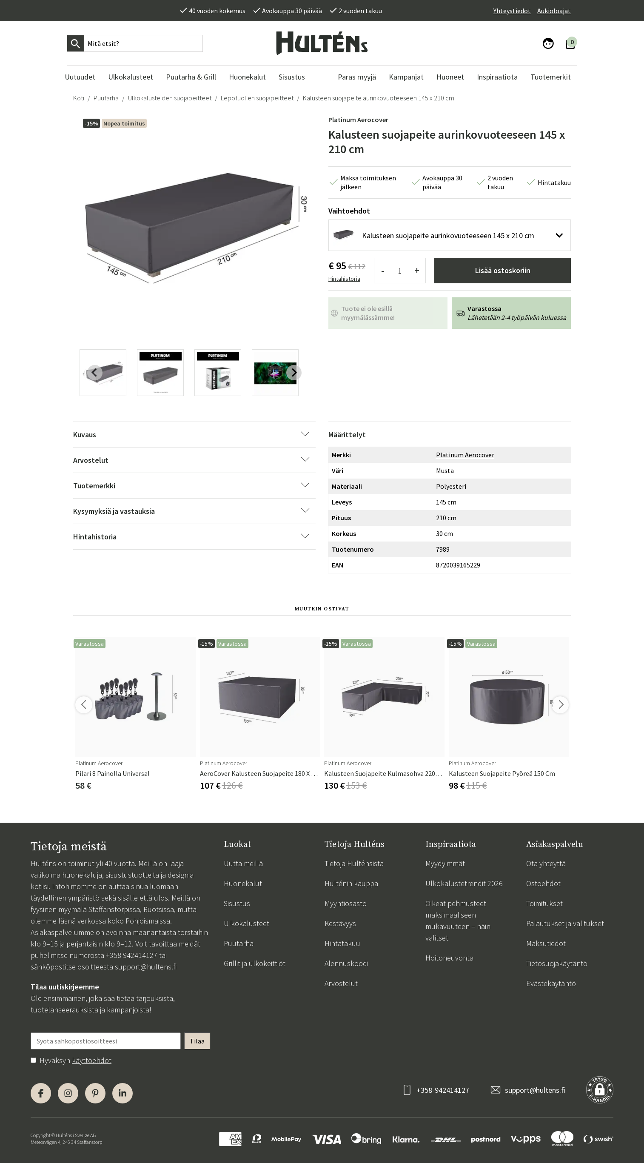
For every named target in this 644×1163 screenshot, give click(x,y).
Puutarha (106, 98)
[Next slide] (294, 372)
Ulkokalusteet (246, 923)
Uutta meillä (243, 863)
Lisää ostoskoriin (502, 270)
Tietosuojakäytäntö (556, 963)
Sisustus (237, 903)
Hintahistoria (344, 278)
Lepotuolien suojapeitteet (257, 98)
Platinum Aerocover (358, 119)
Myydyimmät (445, 863)
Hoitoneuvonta (449, 958)
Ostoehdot (543, 883)
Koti (78, 98)
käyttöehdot (91, 1060)
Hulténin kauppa (351, 883)
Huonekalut (243, 883)
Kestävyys (340, 923)
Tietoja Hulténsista (354, 863)
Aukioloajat (554, 10)
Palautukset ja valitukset (565, 923)
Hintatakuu (342, 943)
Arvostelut (341, 983)
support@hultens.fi (146, 967)
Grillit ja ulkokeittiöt (254, 963)
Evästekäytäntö (551, 983)
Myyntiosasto (346, 903)
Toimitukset (544, 903)
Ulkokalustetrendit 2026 (464, 883)
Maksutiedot (546, 943)
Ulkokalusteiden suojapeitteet (169, 98)
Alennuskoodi (346, 963)
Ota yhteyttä (546, 863)
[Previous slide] (95, 372)
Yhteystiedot (512, 10)
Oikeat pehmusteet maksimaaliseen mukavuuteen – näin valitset (457, 920)
